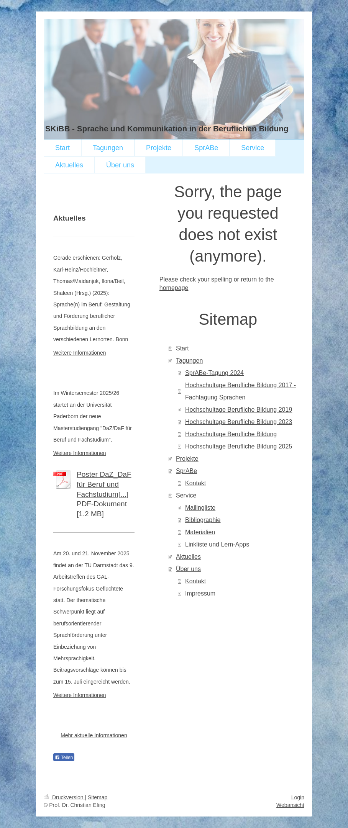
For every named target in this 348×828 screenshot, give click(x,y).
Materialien (200, 532)
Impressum (200, 593)
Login (297, 797)
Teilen (64, 757)
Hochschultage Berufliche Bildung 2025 (238, 446)
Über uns (188, 569)
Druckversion (64, 797)
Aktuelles (188, 556)
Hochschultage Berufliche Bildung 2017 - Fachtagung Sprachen (240, 391)
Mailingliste (200, 507)
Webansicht (290, 805)
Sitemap (97, 797)
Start (182, 348)
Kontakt (195, 483)
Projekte (187, 458)
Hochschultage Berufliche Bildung (231, 434)
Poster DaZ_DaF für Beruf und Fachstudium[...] (104, 484)
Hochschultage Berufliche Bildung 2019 (238, 409)
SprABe (186, 471)
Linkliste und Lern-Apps (217, 544)
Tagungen (189, 360)
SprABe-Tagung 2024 (214, 373)
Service (186, 495)
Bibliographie (203, 520)
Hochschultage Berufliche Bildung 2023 (238, 422)
